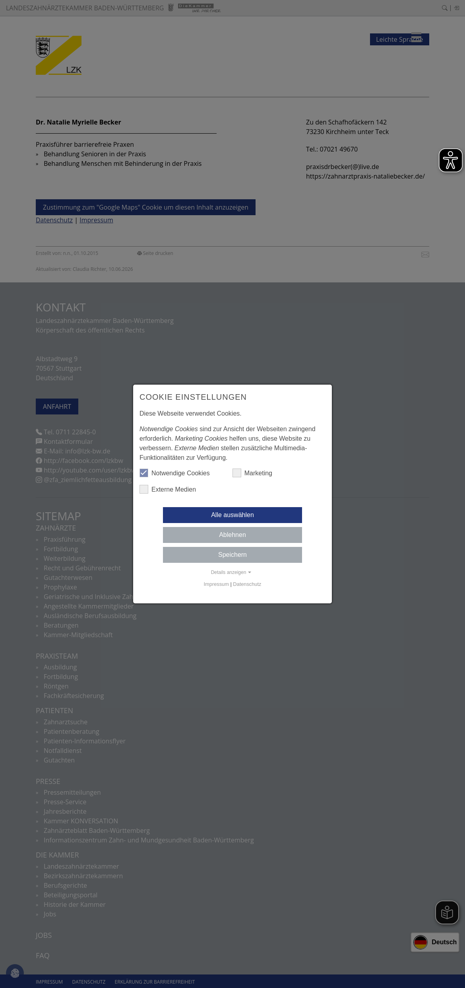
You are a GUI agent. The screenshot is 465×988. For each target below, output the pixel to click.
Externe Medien (168, 489)
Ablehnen (232, 534)
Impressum (216, 584)
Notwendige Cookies (175, 473)
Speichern (232, 554)
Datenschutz (247, 584)
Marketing (252, 473)
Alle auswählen (232, 515)
